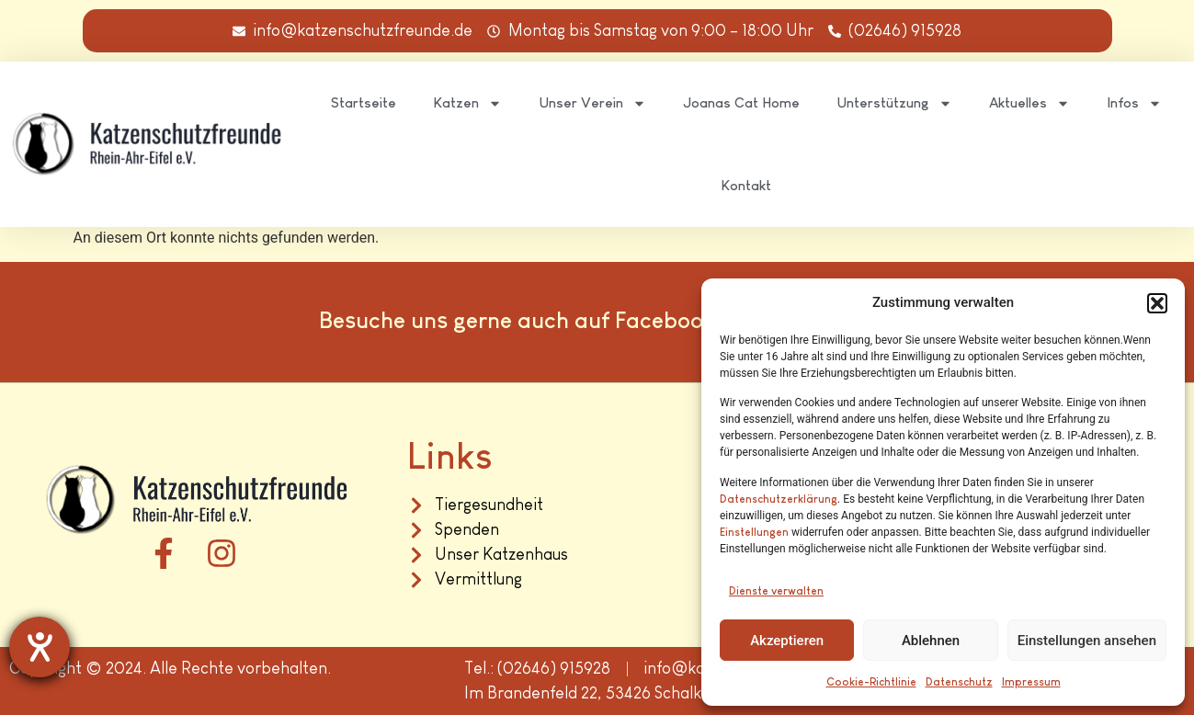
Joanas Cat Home (741, 102)
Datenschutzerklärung (778, 499)
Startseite (363, 102)
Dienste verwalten (776, 590)
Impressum (1031, 681)
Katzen (467, 103)
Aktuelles (1029, 103)
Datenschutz (959, 681)
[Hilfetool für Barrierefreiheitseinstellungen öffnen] (39, 647)
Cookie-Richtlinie (871, 681)
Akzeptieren (787, 640)
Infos (1134, 103)
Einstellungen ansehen (1087, 640)
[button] (1157, 303)
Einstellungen (754, 532)
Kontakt (746, 185)
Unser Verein (592, 103)
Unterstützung (894, 103)
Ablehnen (931, 640)
